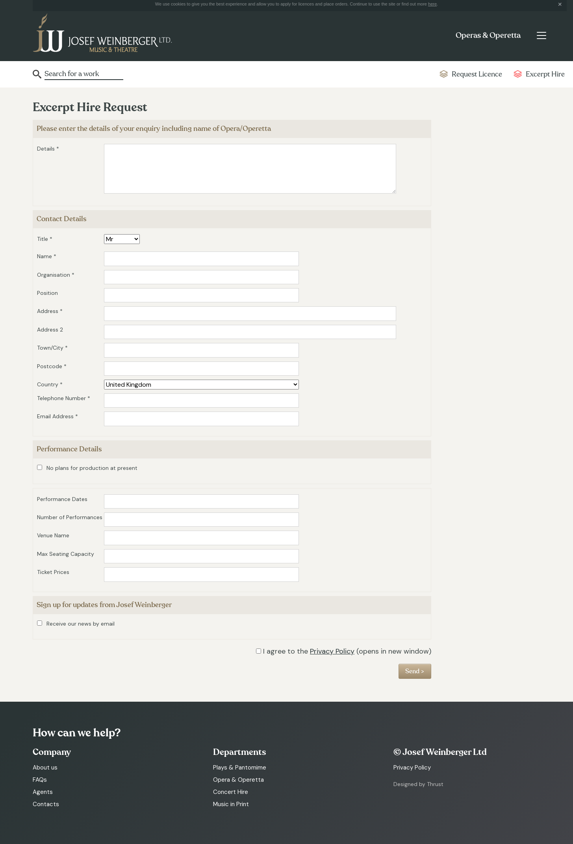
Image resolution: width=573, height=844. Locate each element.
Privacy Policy (332, 651)
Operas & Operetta (488, 35)
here (432, 4)
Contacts (46, 804)
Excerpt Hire (545, 74)
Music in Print (231, 804)
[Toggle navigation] (541, 35)
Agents (43, 792)
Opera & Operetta (238, 780)
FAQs (40, 780)
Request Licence (477, 74)
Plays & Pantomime (239, 767)
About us (45, 767)
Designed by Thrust (418, 784)
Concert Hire (230, 792)
